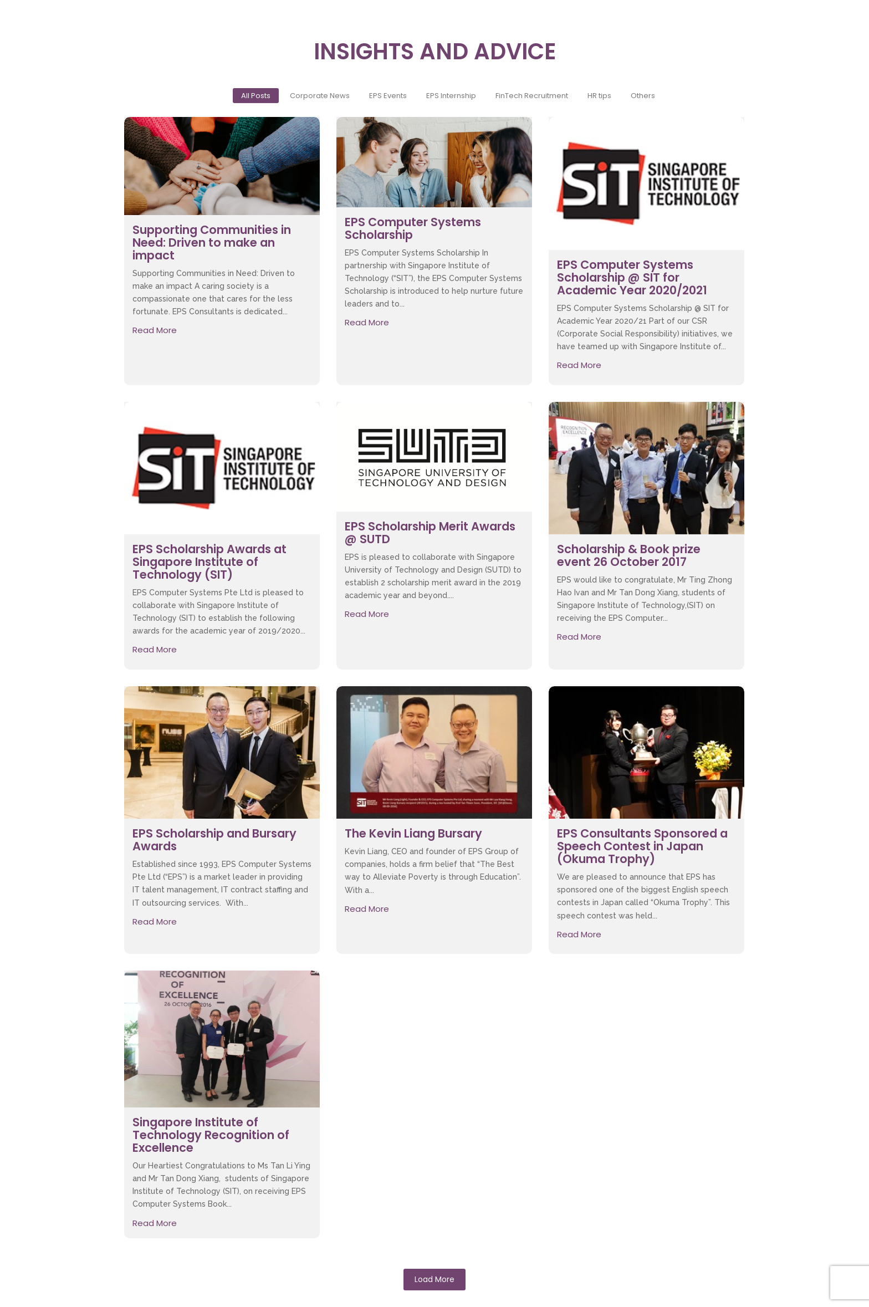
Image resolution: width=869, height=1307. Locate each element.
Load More (434, 1279)
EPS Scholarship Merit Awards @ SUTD (430, 532)
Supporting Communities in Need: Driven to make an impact (211, 242)
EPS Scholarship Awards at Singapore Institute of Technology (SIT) (209, 562)
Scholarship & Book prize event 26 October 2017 (629, 555)
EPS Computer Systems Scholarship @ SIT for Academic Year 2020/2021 (632, 277)
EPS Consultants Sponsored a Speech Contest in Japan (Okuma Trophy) (642, 846)
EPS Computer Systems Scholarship (413, 228)
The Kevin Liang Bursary (413, 833)
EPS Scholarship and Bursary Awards (214, 839)
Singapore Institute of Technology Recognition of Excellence (210, 1135)
